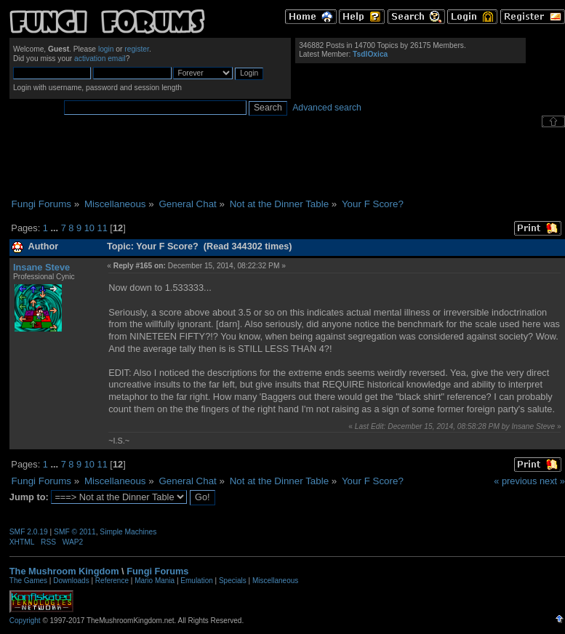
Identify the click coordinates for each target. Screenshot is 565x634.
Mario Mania (155, 581)
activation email (100, 59)
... (55, 227)
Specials (233, 581)
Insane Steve (41, 267)
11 (102, 227)
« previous (515, 481)
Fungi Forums (157, 571)
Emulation (196, 581)
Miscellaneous (275, 581)
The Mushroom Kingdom (64, 571)
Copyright (25, 621)
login (106, 49)
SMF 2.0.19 (28, 532)
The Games (28, 581)
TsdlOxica (370, 54)
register (136, 49)
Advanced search (326, 108)
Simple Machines (128, 532)
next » (552, 481)
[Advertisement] (287, 163)
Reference (112, 581)
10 (89, 227)
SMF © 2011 (75, 532)
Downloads (71, 581)
